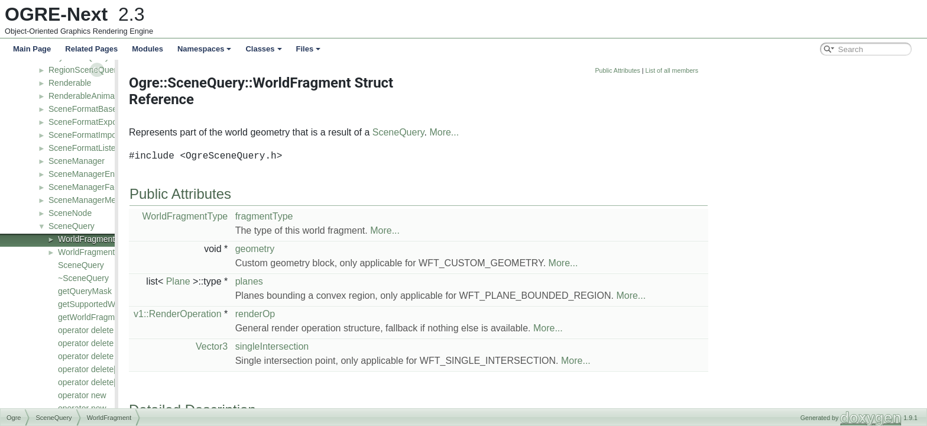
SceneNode (70, 213)
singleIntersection (382, 346)
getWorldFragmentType (101, 317)
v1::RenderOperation (288, 314)
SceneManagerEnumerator (98, 174)
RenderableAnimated (87, 96)
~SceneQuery (83, 278)
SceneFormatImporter (88, 135)
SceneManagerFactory (90, 187)
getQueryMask (85, 291)
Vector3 (322, 346)
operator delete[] (88, 369)
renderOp (365, 314)
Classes (263, 48)
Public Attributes (727, 70)
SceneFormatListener (88, 148)
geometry (365, 249)
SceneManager (76, 161)
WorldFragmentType (95, 252)
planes (359, 281)
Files (308, 48)
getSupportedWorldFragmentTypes (122, 304)
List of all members (782, 70)
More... (554, 132)
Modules (147, 48)
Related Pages (91, 48)
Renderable (69, 83)
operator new (82, 395)
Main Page (32, 48)
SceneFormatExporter (88, 122)
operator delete (86, 330)
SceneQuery (71, 226)
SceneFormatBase (82, 109)
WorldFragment (86, 239)
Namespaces (204, 48)
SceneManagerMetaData (94, 200)
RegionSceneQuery (84, 70)
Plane (288, 281)
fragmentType (374, 216)
